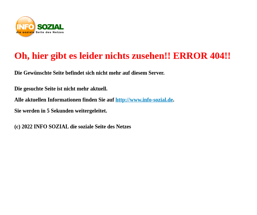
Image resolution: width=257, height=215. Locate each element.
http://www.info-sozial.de (144, 100)
